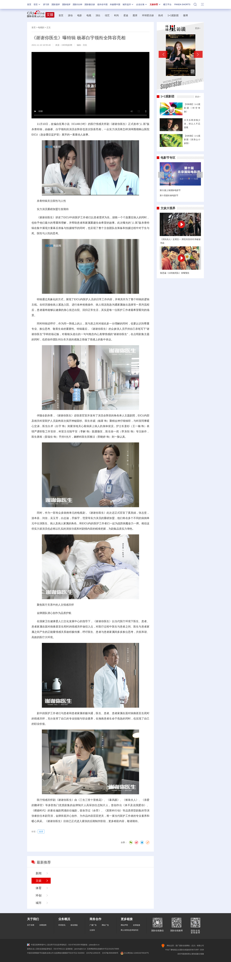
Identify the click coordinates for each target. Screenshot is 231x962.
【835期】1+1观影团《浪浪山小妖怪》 (192, 139)
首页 (29, 4)
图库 (135, 15)
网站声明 (124, 925)
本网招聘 (42, 925)
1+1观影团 (173, 15)
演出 (98, 15)
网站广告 (105, 925)
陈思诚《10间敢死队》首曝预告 (174, 273)
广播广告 (93, 925)
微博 (185, 15)
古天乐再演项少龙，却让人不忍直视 (192, 124)
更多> (197, 28)
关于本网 (30, 925)
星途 (125, 15)
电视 (88, 15)
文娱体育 (155, 4)
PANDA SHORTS (182, 4)
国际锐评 (66, 4)
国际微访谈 (90, 4)
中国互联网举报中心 (37, 945)
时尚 (116, 15)
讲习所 (46, 4)
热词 (160, 15)
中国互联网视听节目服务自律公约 (40, 953)
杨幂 (50, 129)
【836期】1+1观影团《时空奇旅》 (192, 108)
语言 (37, 4)
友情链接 (136, 925)
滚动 (70, 15)
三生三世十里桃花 (90, 799)
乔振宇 (76, 518)
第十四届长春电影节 (169, 195)
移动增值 (74, 925)
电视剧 (41, 27)
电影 (79, 15)
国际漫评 (56, 4)
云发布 (92, 930)
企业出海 (141, 4)
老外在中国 (102, 4)
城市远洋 (128, 4)
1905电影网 (66, 45)
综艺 (107, 15)
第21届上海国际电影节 (170, 190)
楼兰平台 (167, 4)
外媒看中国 (115, 4)
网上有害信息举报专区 (129, 930)
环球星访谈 (148, 15)
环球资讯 (61, 925)
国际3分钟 (77, 4)
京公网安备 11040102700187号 (134, 953)
